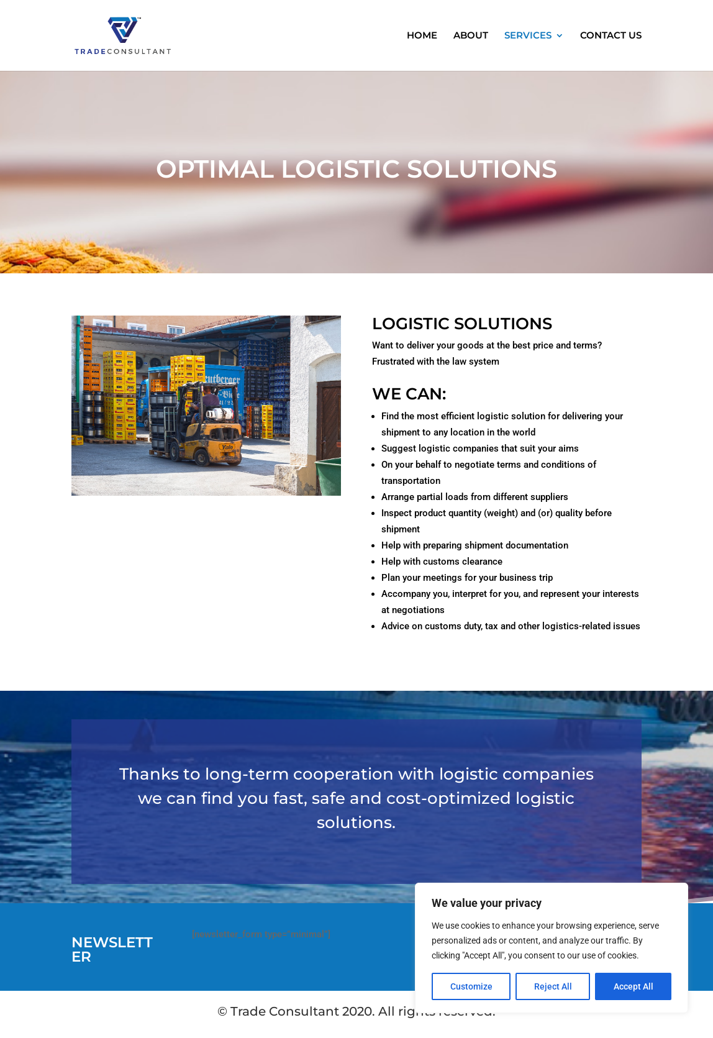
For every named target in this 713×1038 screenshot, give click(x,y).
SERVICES (528, 36)
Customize (471, 986)
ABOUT (470, 36)
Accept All (633, 986)
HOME (422, 36)
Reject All (553, 986)
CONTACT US (611, 36)
